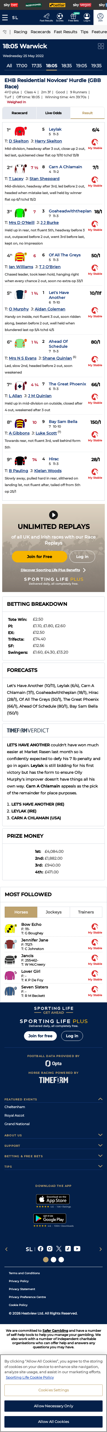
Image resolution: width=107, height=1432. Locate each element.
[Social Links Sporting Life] (46, 1259)
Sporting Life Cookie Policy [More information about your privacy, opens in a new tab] (30, 1377)
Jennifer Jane (34, 940)
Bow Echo (31, 924)
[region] (53, 1393)
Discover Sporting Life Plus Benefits (53, 570)
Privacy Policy (19, 1281)
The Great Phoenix (67, 384)
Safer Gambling (55, 1331)
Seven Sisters (34, 987)
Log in (82, 556)
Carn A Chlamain (65, 166)
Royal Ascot (14, 1115)
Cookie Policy (18, 1305)
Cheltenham (14, 1107)
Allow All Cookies (53, 1421)
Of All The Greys (65, 255)
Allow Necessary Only (53, 1406)
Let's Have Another (59, 295)
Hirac (54, 458)
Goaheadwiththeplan (70, 211)
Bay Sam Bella (63, 421)
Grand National (17, 1124)
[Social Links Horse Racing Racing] (53, 1259)
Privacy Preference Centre (27, 1297)
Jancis (27, 955)
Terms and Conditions (24, 1273)
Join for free (40, 1035)
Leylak (55, 129)
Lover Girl (30, 971)
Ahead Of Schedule (58, 344)
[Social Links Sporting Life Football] (61, 1259)
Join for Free (39, 556)
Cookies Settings (53, 1390)
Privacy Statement (22, 1289)
